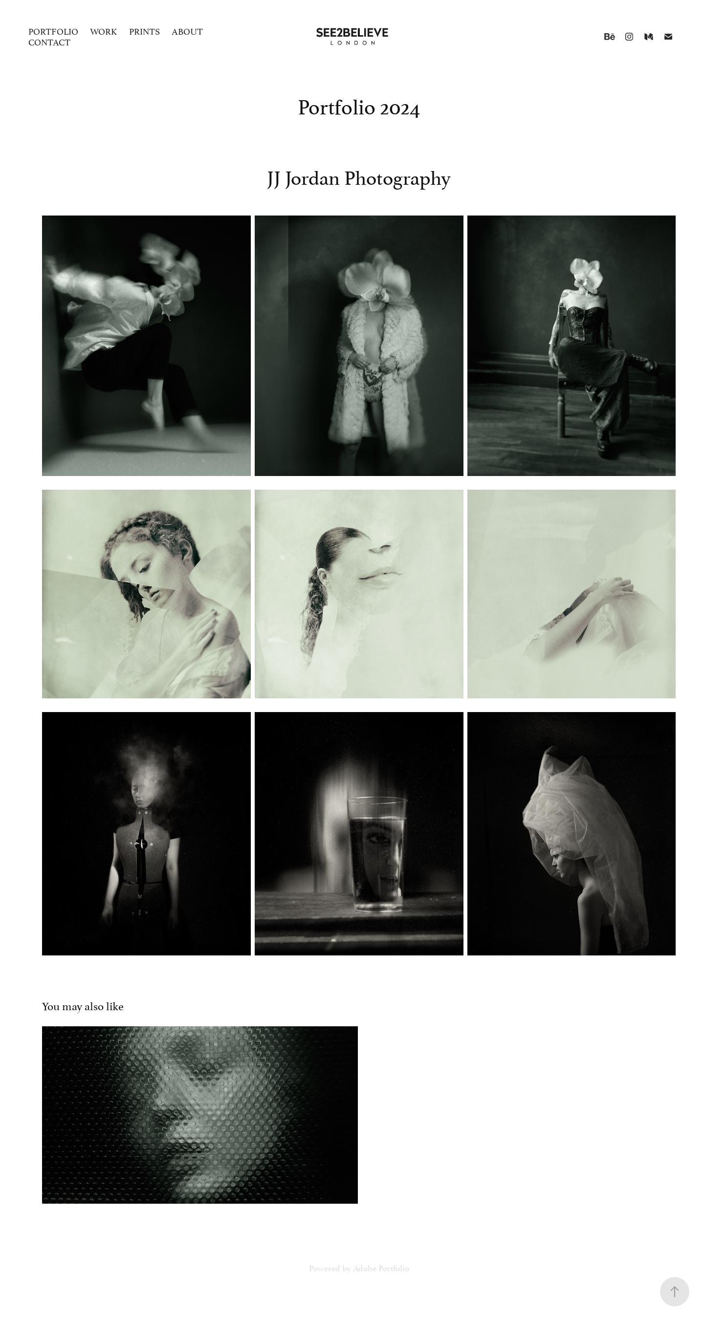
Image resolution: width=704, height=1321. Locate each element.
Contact (49, 41)
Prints (144, 30)
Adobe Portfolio (381, 1267)
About (187, 30)
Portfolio (53, 30)
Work (103, 30)
